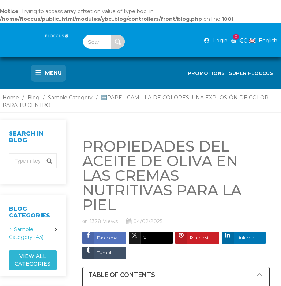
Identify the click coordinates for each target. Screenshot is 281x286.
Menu (48, 73)
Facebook (99, 238)
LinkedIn (238, 238)
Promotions (206, 73)
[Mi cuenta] (216, 40)
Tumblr (97, 253)
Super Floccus (251, 73)
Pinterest (192, 238)
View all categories (32, 260)
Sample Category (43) (26, 233)
